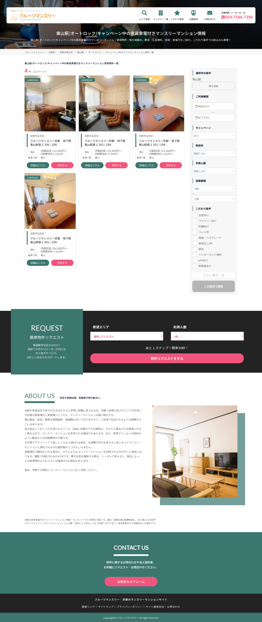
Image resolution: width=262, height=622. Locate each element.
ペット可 (204, 232)
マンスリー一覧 (160, 19)
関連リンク (88, 606)
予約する (62, 167)
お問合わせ (209, 19)
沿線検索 (193, 19)
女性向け (204, 215)
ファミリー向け (208, 221)
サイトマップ (106, 606)
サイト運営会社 (155, 606)
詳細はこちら (38, 167)
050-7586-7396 (239, 17)
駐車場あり (205, 266)
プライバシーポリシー (130, 606)
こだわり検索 (177, 19)
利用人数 (179, 326)
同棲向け (204, 226)
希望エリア (101, 326)
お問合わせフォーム (131, 581)
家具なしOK (205, 243)
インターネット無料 (210, 254)
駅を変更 (213, 86)
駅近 (201, 249)
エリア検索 (144, 19)
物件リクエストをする (167, 358)
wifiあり (203, 260)
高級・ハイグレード (210, 237)
